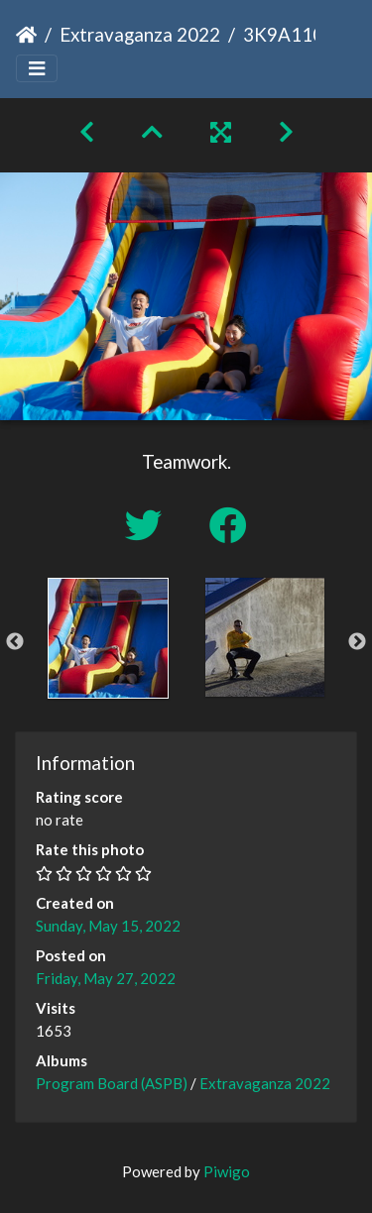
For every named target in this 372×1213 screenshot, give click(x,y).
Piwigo (226, 1171)
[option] (108, 638)
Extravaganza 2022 (140, 34)
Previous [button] (15, 642)
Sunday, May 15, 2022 (108, 926)
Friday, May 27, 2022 (106, 978)
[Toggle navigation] (37, 69)
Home (26, 35)
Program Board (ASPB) (111, 1083)
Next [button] (357, 642)
